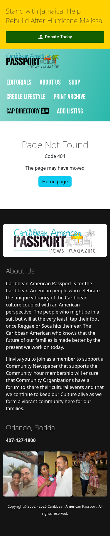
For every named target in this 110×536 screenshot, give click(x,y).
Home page (55, 181)
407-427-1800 (21, 440)
